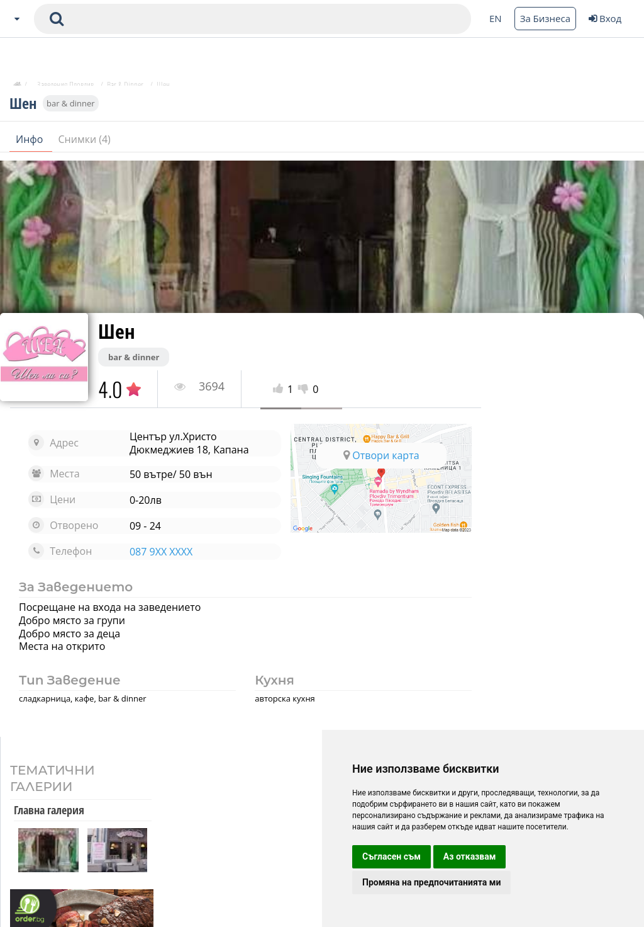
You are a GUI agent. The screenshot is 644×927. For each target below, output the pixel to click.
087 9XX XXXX (156, 552)
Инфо (31, 144)
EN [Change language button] (495, 18)
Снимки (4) (84, 144)
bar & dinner (71, 108)
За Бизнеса (545, 18)
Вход (605, 18)
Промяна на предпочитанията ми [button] (431, 882)
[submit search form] (56, 19)
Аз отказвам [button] (469, 856)
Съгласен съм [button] (391, 856)
